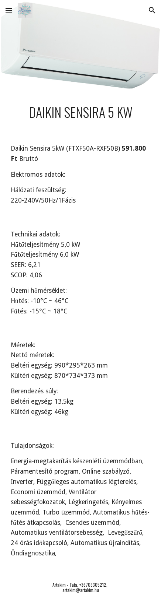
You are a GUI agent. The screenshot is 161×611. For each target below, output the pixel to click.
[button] (9, 10)
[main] (80, 112)
